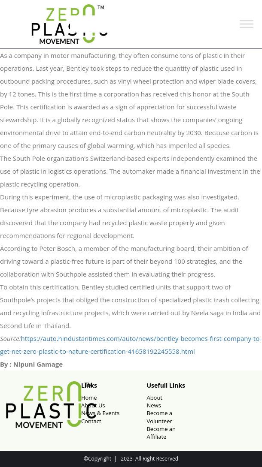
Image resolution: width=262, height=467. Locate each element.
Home (89, 397)
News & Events (100, 413)
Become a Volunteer (159, 417)
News (153, 405)
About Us (93, 405)
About (154, 397)
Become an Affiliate (161, 432)
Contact (91, 421)
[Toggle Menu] (246, 24)
